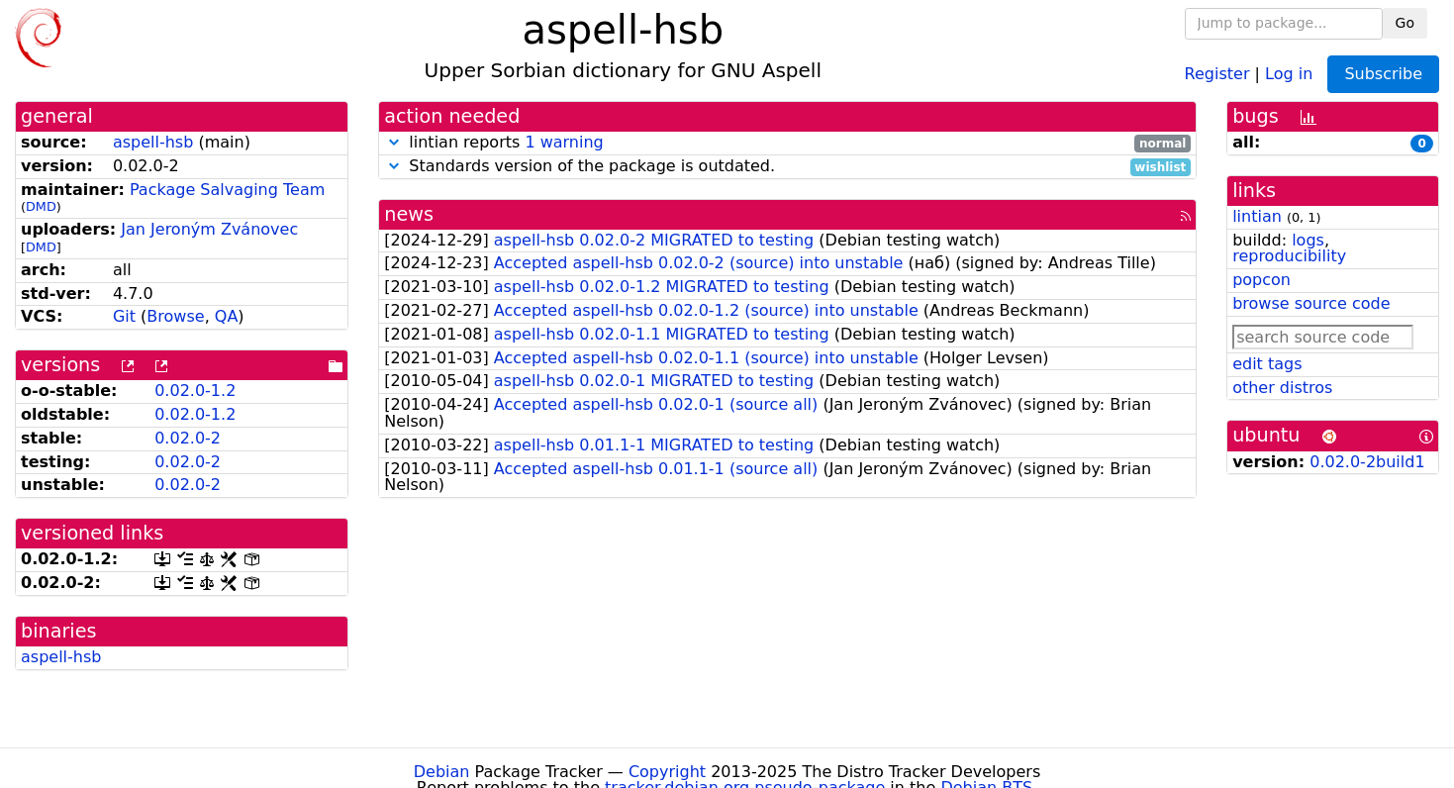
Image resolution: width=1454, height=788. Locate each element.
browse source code (1311, 303)
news (409, 214)
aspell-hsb (153, 142)
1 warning (564, 142)
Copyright (667, 771)
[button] (394, 142)
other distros (1282, 387)
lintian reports (787, 143)
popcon (1261, 279)
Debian (442, 771)
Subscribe (1383, 73)
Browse (175, 316)
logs (1308, 240)
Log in (1288, 72)
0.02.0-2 (187, 438)
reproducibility (1289, 255)
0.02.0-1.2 (195, 390)
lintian (1257, 216)
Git (124, 316)
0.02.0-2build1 (1366, 461)
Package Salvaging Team (227, 189)
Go (1405, 23)
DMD (41, 206)
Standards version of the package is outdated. (787, 166)
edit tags (1267, 363)
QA (227, 316)
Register (1217, 72)
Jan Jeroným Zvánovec (209, 229)
